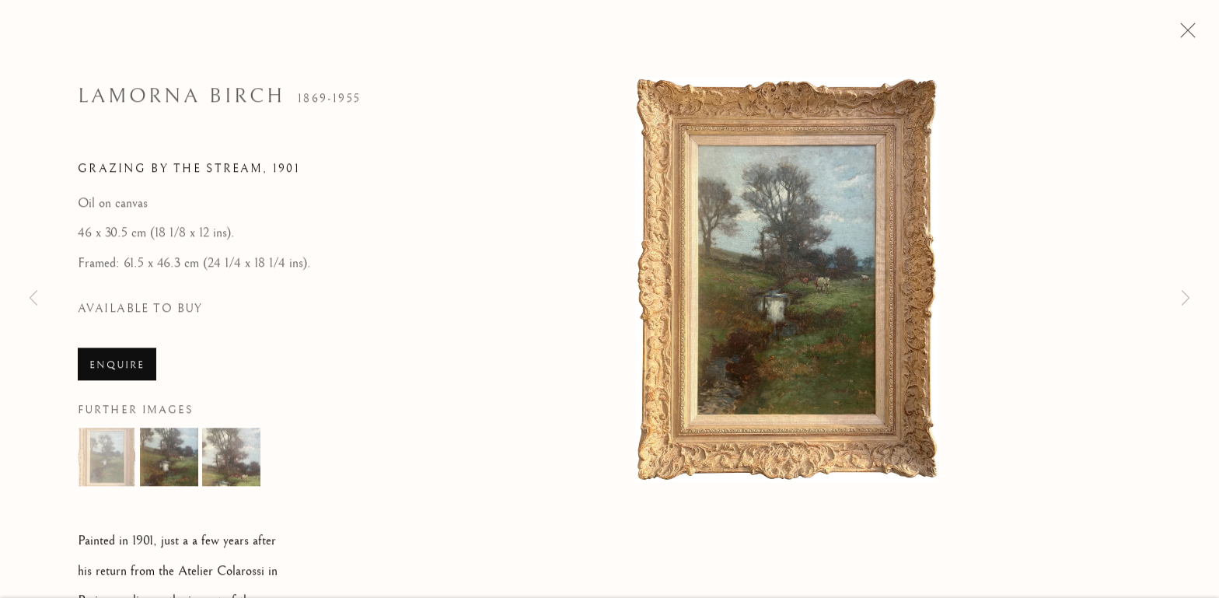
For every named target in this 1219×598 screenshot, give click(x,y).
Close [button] (1184, 35)
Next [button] (1185, 298)
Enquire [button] (117, 369)
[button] (107, 461)
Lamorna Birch (181, 100)
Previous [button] (33, 298)
